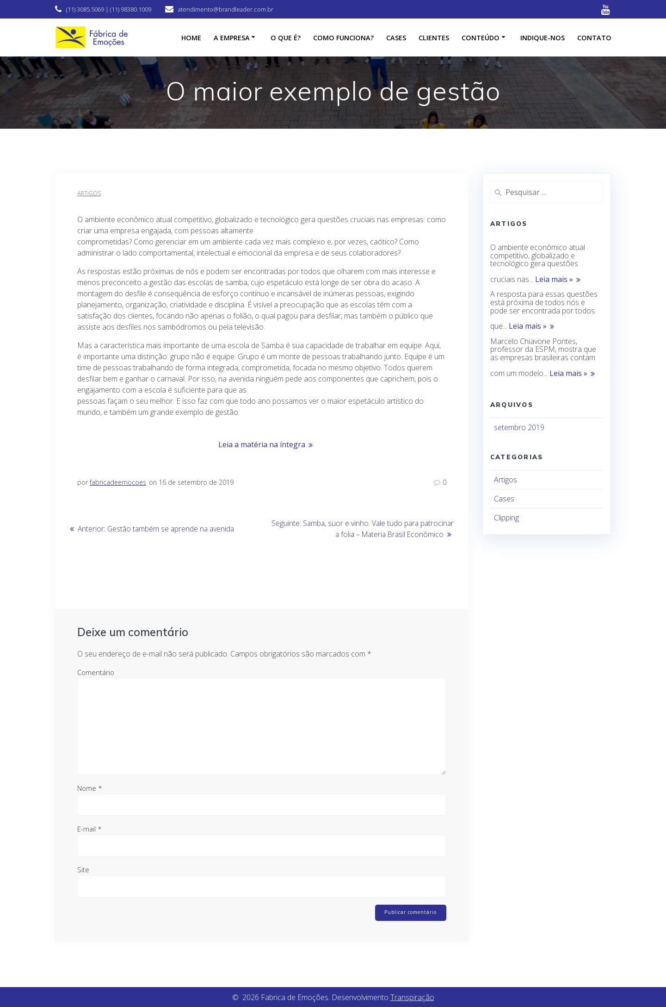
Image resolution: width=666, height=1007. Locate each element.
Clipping (506, 518)
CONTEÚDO (481, 37)
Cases (396, 37)
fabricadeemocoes (118, 482)
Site (83, 869)
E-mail (89, 828)
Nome (89, 787)
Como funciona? (343, 37)
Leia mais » (554, 279)
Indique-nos (542, 37)
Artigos (89, 193)
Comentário (95, 671)
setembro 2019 (519, 427)
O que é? (286, 37)
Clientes (434, 37)
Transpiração (412, 997)
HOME (191, 37)
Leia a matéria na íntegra (261, 444)
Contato (594, 37)
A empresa (232, 37)
